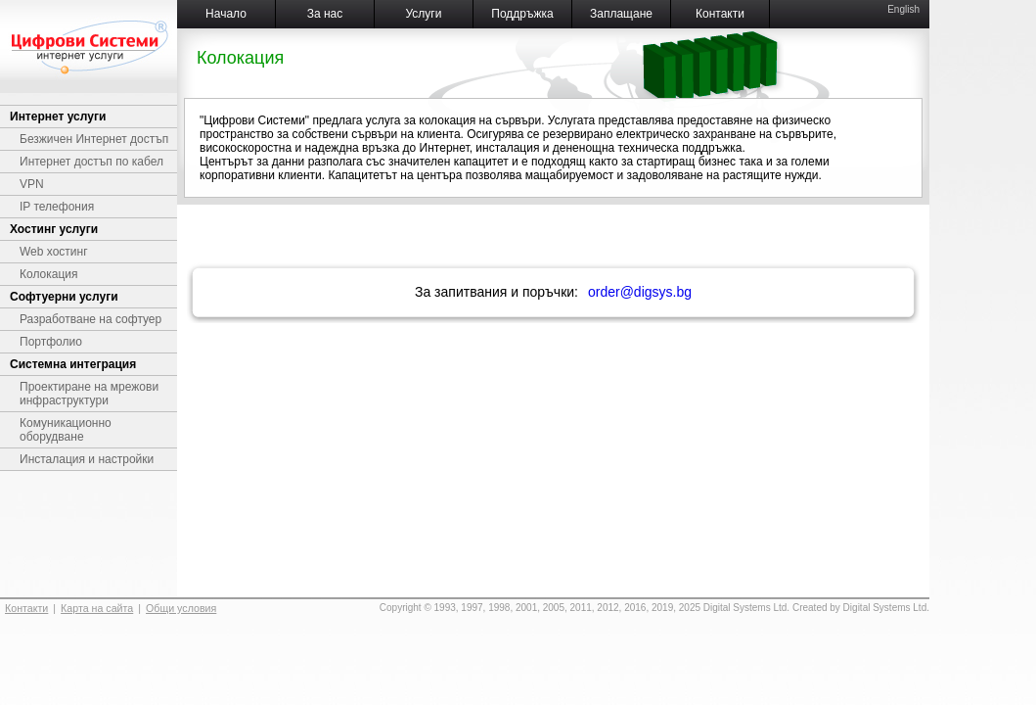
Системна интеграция (73, 364)
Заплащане (621, 14)
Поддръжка (522, 14)
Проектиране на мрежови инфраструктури (89, 393)
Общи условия (181, 608)
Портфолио (51, 342)
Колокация (48, 274)
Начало (226, 14)
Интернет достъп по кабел (91, 161)
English (903, 9)
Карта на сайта (97, 608)
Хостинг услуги (54, 229)
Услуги (424, 14)
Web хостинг (54, 251)
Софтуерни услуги (64, 297)
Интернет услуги (58, 116)
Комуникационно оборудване (66, 430)
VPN (32, 184)
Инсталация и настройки (87, 459)
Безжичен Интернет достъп (94, 139)
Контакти (720, 14)
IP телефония (57, 206)
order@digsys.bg (640, 292)
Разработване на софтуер (90, 319)
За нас (325, 14)
